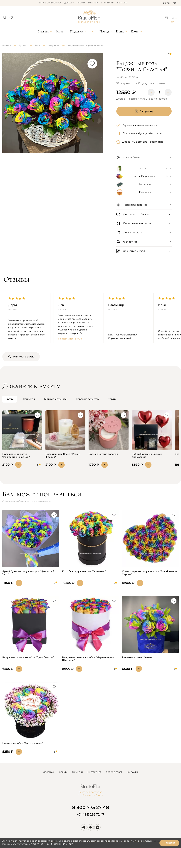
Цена (120, 31)
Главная (6, 45)
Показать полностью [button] (70, 338)
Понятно (169, 842)
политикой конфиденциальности (52, 843)
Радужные (53, 45)
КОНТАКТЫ (132, 772)
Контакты (122, 3)
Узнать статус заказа (50, 3)
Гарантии (93, 3)
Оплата (81, 3)
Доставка (69, 3)
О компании (107, 3)
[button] (5, 17)
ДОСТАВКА (48, 772)
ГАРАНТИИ (77, 772)
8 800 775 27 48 (90, 807)
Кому (135, 31)
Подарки (76, 31)
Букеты (43, 31)
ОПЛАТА (63, 772)
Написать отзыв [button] (21, 357)
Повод (104, 31)
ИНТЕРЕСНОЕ (94, 772)
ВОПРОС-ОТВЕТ (114, 772)
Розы (59, 31)
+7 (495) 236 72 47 (90, 814)
